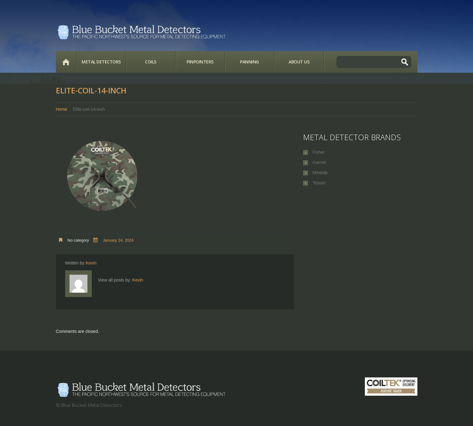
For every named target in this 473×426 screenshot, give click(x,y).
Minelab (320, 172)
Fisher (319, 152)
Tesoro (319, 182)
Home (66, 62)
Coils (150, 62)
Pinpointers (200, 62)
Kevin (91, 262)
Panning (249, 62)
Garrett (319, 162)
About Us (299, 62)
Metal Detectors (101, 62)
